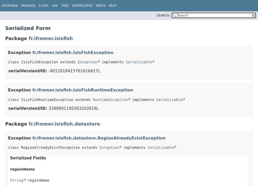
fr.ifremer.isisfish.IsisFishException (72, 52)
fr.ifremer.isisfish (51, 38)
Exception (87, 62)
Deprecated (82, 5)
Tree (65, 5)
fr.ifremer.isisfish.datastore (64, 124)
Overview (10, 5)
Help (113, 5)
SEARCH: (163, 15)
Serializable (139, 62)
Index (101, 5)
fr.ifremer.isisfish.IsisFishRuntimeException (82, 90)
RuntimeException (110, 100)
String (16, 180)
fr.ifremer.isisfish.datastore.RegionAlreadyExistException (99, 138)
